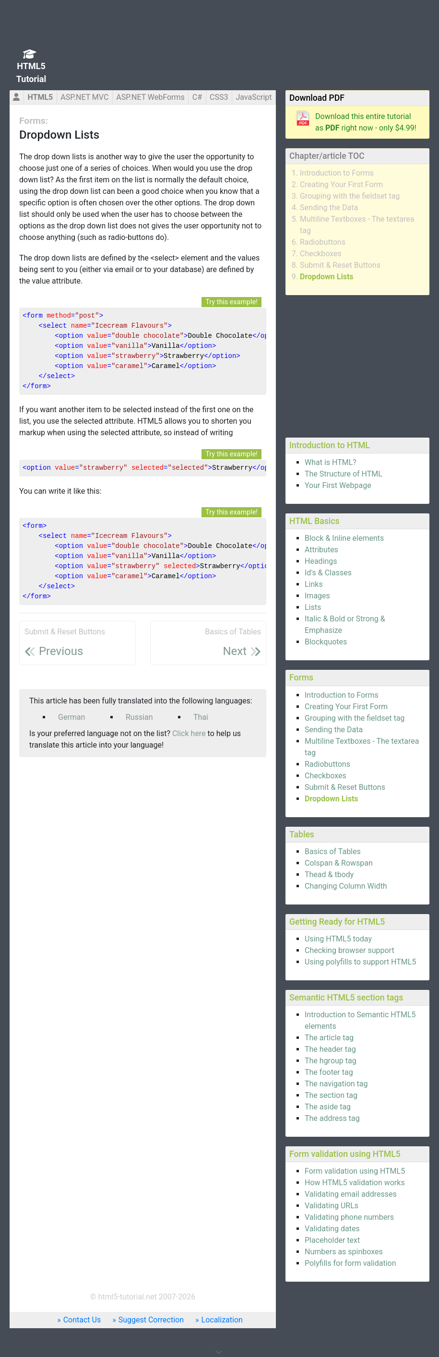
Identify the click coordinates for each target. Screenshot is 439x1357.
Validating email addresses (351, 1194)
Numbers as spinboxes (344, 1251)
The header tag (330, 1049)
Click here (189, 733)
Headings (321, 561)
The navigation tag (336, 1083)
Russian (139, 717)
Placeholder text (332, 1240)
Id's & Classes (328, 572)
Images (317, 595)
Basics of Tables (333, 851)
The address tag (332, 1118)
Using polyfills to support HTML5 (360, 961)
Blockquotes (326, 641)
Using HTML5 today (338, 938)
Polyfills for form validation (350, 1263)
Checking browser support (349, 950)
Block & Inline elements (344, 538)
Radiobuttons (322, 242)
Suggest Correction (151, 1319)
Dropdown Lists (327, 276)
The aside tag (328, 1106)
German (71, 717)
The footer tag (329, 1072)
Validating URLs (331, 1205)
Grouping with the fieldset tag (350, 196)
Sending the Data (329, 207)
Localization (222, 1319)
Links (314, 584)
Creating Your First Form (341, 184)
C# (197, 97)
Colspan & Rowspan (339, 863)
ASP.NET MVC (84, 97)
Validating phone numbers (349, 1217)
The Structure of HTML (343, 473)
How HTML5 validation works (355, 1182)
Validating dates (332, 1228)
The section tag (331, 1095)
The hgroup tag (330, 1060)
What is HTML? (330, 462)
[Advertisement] (357, 365)
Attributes (321, 549)
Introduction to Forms (337, 173)
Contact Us (82, 1319)
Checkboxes (321, 253)
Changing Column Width (346, 886)
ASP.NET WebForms (150, 97)
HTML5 (40, 97)
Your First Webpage (338, 485)
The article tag (329, 1037)
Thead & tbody (329, 874)
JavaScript (254, 97)
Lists (313, 607)
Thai (200, 717)
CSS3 (219, 97)
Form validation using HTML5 (355, 1171)
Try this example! (231, 302)
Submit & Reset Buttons (340, 265)
